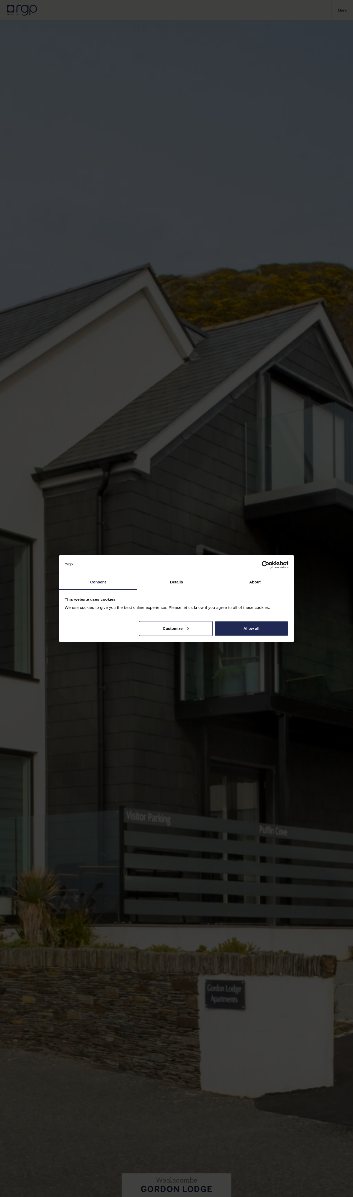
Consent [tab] (98, 582)
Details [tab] (176, 582)
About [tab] (255, 582)
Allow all (251, 628)
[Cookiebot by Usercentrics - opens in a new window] (265, 565)
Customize (176, 628)
